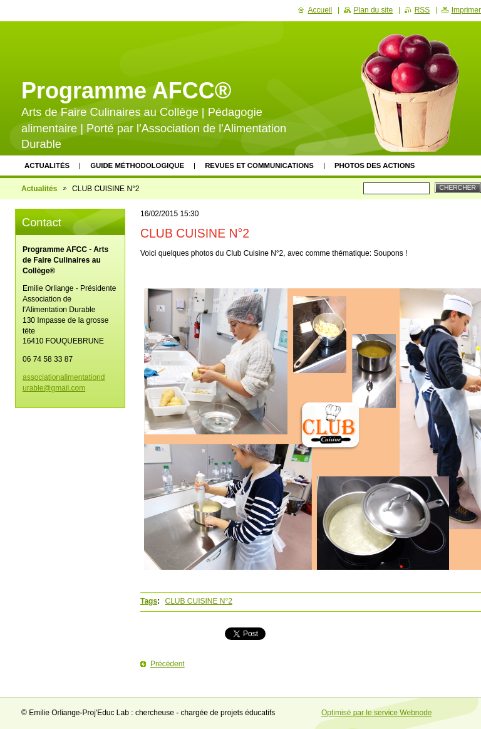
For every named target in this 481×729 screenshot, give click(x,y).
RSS (422, 10)
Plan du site (373, 10)
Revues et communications (259, 165)
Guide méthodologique (137, 165)
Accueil (320, 10)
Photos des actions (374, 165)
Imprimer (466, 10)
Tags (148, 601)
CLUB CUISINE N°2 (198, 601)
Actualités (47, 165)
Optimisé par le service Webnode (376, 712)
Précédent (167, 663)
